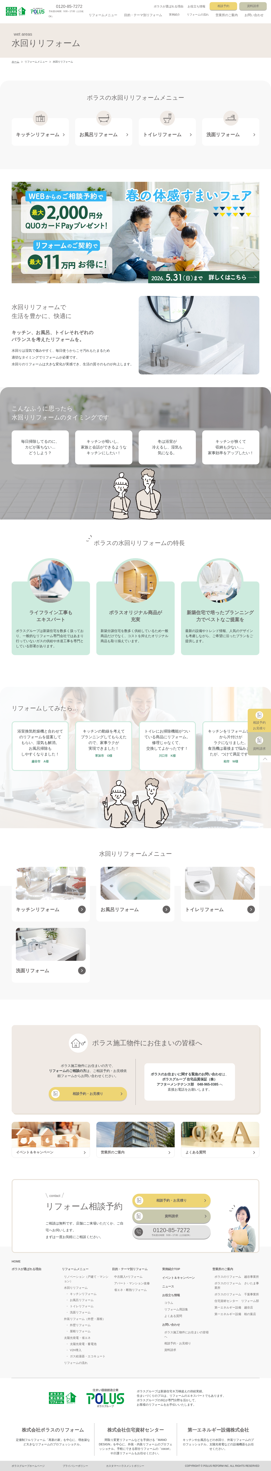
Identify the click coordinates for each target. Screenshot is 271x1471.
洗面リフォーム (80, 1312)
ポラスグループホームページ (28, 1465)
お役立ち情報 (196, 6)
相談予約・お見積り (77, 1094)
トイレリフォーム (82, 1306)
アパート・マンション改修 (132, 1283)
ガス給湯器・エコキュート (87, 1356)
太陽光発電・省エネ (77, 1337)
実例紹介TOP (171, 1269)
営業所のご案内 (222, 1269)
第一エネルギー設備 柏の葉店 (235, 1314)
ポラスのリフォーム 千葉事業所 (236, 1294)
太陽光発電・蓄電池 (83, 1344)
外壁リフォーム (80, 1325)
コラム (168, 1302)
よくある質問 (173, 1316)
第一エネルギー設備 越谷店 (233, 1307)
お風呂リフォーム (82, 1300)
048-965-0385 (207, 1084)
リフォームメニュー (36, 61)
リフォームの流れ (198, 14)
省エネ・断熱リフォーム (130, 1290)
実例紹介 (174, 14)
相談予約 (223, 6)
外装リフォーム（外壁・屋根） (84, 1319)
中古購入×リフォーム (128, 1276)
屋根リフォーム (80, 1331)
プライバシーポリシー (75, 1465)
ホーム (15, 61)
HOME (16, 1261)
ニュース (168, 1286)
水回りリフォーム (76, 1287)
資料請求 (253, 6)
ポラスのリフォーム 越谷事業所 (236, 1276)
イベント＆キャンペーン (178, 1277)
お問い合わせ (171, 1324)
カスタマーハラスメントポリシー (125, 1465)
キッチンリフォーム (83, 1294)
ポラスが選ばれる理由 (168, 6)
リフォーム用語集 (176, 1309)
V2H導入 (76, 1350)
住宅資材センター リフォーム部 (236, 1301)
